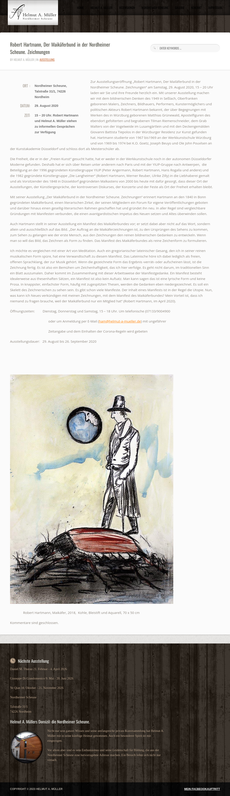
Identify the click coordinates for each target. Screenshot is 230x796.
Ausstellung (47, 59)
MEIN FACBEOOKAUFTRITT (202, 789)
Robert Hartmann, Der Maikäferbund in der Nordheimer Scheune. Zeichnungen (60, 48)
